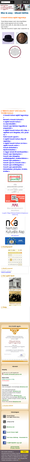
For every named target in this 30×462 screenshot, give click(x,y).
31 (17, 264)
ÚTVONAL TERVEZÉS (15, 448)
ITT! (20, 460)
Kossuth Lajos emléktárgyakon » (13, 165)
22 (13, 262)
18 (19, 259)
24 (17, 262)
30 (15, 264)
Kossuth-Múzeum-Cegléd (12, 432)
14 (10, 259)
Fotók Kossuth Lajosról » (11, 137)
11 (19, 257)
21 (10, 262)
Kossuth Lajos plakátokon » (12, 160)
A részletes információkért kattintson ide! (13, 374)
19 (21, 259)
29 (13, 264)
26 (21, 262)
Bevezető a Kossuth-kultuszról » (13, 119)
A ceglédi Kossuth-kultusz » (12, 122)
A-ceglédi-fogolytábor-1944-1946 (14, 442)
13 (8, 259)
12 (21, 257)
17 (17, 259)
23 (15, 262)
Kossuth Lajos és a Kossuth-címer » (14, 163)
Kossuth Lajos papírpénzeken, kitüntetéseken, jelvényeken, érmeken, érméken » (15, 169)
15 (12, 259)
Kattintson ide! (24, 386)
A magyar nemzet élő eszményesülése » (15, 152)
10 (17, 257)
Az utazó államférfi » (9, 124)
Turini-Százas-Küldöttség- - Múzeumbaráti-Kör (17, 437)
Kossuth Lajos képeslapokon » (12, 154)
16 (15, 259)
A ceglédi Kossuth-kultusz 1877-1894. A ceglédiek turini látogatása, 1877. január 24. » (16, 133)
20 (9, 262)
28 (11, 264)
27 (8, 264)
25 (19, 262)
